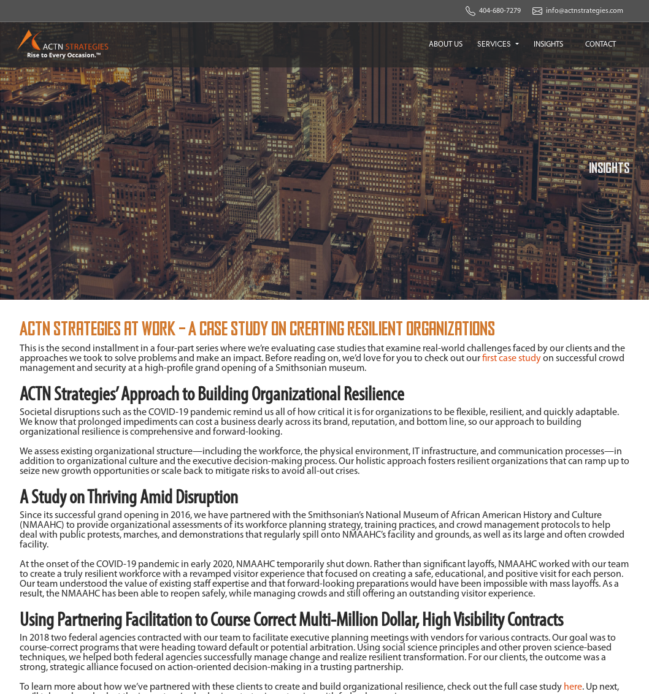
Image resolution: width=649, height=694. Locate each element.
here (573, 687)
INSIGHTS (548, 44)
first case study (511, 359)
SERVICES (495, 44)
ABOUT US (446, 44)
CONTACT (600, 44)
